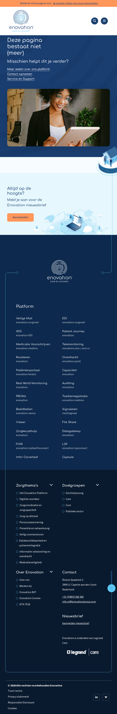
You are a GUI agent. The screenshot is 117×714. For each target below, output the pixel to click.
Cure (68, 505)
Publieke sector (75, 511)
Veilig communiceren (32, 534)
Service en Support (20, 78)
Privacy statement (18, 697)
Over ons (25, 580)
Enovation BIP (28, 592)
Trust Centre (15, 691)
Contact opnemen (19, 74)
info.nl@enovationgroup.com (79, 602)
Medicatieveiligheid (31, 562)
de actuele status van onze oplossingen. (75, 3)
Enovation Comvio (30, 598)
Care (68, 499)
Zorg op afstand (29, 516)
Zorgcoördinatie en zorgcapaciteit (31, 507)
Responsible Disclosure (21, 702)
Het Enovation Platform (33, 493)
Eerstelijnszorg (74, 493)
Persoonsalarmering (31, 522)
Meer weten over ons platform (28, 69)
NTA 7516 (25, 604)
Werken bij (26, 586)
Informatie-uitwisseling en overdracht (34, 554)
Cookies (12, 708)
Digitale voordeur (29, 499)
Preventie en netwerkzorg (35, 528)
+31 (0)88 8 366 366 (73, 597)
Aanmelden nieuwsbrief (75, 623)
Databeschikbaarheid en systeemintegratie (33, 543)
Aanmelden (20, 217)
